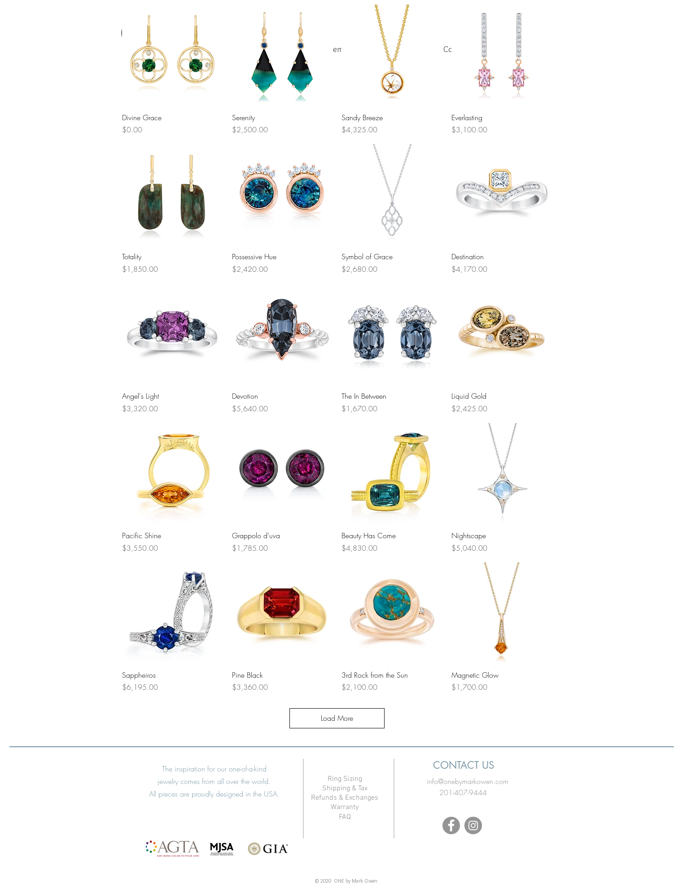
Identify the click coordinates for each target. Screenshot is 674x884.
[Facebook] (451, 825)
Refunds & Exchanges (344, 797)
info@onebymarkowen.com (467, 781)
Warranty (345, 807)
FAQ (345, 817)
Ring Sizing (345, 779)
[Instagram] (473, 825)
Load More (337, 718)
